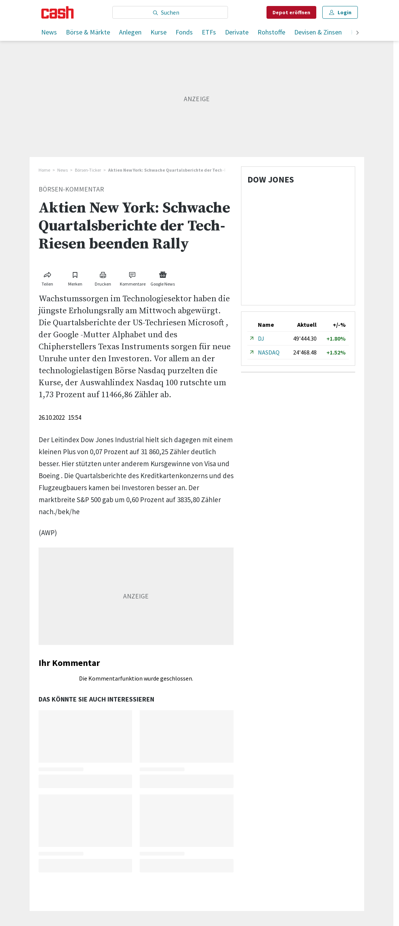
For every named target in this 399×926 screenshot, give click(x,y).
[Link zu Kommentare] (133, 277)
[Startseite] (57, 12)
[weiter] (357, 33)
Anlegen (130, 32)
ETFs (209, 32)
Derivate (237, 32)
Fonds (184, 32)
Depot (291, 12)
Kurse (158, 32)
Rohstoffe (271, 32)
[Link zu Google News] (163, 277)
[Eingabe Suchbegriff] (170, 12)
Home (44, 170)
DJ (261, 338)
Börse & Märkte (88, 32)
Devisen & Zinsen (318, 32)
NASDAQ (269, 352)
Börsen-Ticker (88, 170)
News (49, 32)
